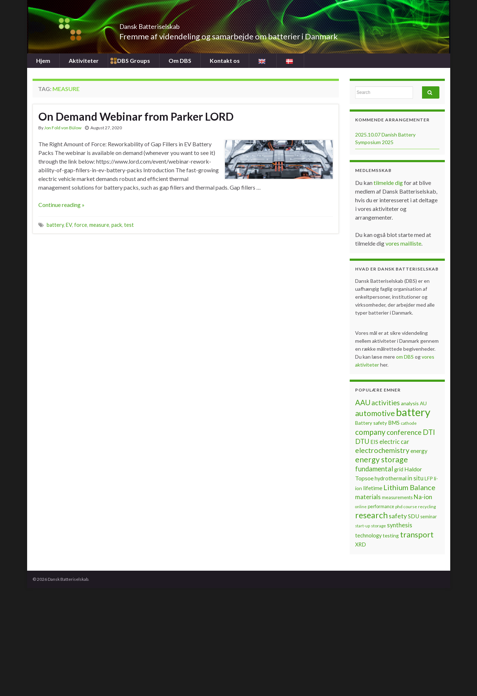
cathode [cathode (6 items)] (409, 423)
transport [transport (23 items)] (417, 534)
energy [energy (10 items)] (418, 451)
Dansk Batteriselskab (168, 24)
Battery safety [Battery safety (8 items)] (371, 423)
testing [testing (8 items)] (391, 535)
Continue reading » (61, 204)
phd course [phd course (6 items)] (406, 506)
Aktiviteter (84, 60)
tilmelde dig (389, 182)
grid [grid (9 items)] (398, 469)
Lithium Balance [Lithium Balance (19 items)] (409, 487)
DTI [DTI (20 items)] (429, 432)
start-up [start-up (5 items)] (362, 525)
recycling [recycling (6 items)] (427, 506)
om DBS (405, 357)
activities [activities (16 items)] (385, 403)
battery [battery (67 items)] (413, 412)
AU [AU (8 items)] (423, 403)
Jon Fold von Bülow (62, 127)
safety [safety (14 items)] (398, 516)
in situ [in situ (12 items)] (415, 478)
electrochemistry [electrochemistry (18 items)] (382, 450)
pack (116, 225)
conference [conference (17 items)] (404, 432)
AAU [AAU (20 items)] (362, 402)
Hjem (43, 60)
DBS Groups (133, 60)
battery (55, 225)
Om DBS (180, 60)
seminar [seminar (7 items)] (428, 516)
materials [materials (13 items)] (368, 497)
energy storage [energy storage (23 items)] (381, 459)
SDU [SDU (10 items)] (413, 516)
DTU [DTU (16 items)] (362, 441)
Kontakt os (225, 60)
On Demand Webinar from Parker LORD (136, 116)
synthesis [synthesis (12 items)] (399, 525)
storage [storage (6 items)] (378, 525)
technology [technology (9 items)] (368, 535)
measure (99, 225)
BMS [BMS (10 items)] (394, 422)
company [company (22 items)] (370, 431)
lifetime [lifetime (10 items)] (372, 488)
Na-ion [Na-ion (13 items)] (423, 497)
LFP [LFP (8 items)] (429, 478)
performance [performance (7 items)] (381, 506)
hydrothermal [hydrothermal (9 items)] (390, 478)
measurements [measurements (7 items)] (397, 497)
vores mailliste (403, 243)
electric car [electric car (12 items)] (394, 441)
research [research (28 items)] (371, 515)
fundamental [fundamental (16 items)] (374, 469)
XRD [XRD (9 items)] (360, 544)
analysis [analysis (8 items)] (410, 403)
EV (69, 225)
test (129, 225)
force (80, 225)
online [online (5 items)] (361, 506)
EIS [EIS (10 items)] (374, 441)
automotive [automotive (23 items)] (375, 413)
